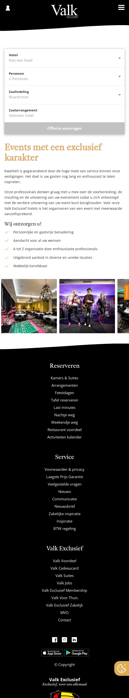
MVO (64, 612)
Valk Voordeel (64, 560)
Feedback (126, 292)
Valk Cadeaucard (64, 568)
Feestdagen (64, 392)
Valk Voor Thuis (64, 597)
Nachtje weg (64, 414)
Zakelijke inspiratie (65, 513)
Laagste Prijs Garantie (64, 476)
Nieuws (64, 491)
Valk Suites (64, 575)
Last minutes (64, 407)
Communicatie (64, 498)
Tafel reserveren (64, 400)
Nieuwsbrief (64, 506)
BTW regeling (64, 528)
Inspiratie (64, 521)
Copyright (66, 664)
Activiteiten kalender (64, 437)
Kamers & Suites (64, 377)
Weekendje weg (64, 422)
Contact (64, 619)
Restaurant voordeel (65, 429)
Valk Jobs (64, 582)
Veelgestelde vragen (64, 484)
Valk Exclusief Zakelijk (64, 605)
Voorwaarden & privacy (64, 469)
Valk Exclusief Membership (64, 590)
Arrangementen (64, 385)
